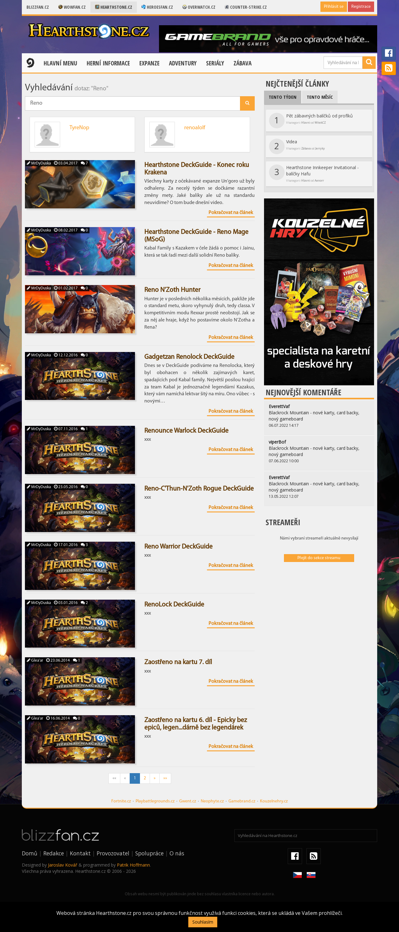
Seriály (215, 63)
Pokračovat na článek (231, 212)
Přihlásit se (334, 6)
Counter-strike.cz (246, 7)
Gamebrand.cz (241, 801)
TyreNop (79, 128)
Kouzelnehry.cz (274, 801)
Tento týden (282, 97)
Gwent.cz (187, 801)
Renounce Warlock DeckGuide (186, 431)
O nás (177, 853)
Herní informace (108, 63)
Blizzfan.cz (37, 7)
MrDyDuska (39, 163)
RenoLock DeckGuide (174, 605)
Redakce (53, 853)
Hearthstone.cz (113, 7)
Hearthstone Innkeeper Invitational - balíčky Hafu (314, 173)
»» (165, 778)
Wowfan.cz (72, 7)
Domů (29, 853)
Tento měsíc (320, 97)
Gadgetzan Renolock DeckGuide (189, 357)
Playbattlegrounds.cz (155, 801)
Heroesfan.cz (157, 7)
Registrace (361, 6)
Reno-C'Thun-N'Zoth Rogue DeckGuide (199, 489)
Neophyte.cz (212, 801)
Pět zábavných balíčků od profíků (311, 120)
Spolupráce (149, 853)
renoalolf (194, 128)
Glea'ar (35, 661)
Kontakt (80, 853)
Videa (297, 146)
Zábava (242, 63)
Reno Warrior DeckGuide (178, 547)
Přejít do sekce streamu (318, 558)
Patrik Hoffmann (133, 865)
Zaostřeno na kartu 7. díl (178, 662)
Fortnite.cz (121, 801)
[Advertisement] (319, 611)
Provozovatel (113, 853)
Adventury (183, 63)
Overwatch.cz (198, 7)
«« (114, 778)
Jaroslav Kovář (62, 865)
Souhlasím (202, 922)
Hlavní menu (60, 63)
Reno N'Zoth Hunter (172, 290)
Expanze (149, 63)
